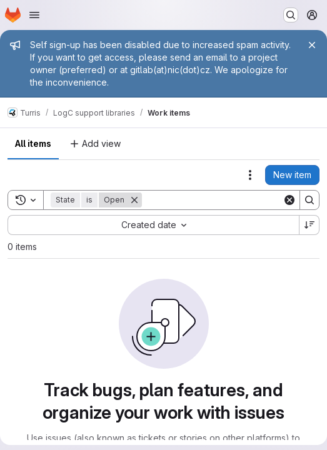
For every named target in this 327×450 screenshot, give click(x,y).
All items (33, 143)
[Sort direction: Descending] (309, 225)
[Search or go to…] (290, 15)
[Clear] (289, 200)
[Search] (219, 200)
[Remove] (134, 200)
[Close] (311, 45)
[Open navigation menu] (34, 15)
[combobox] (153, 225)
